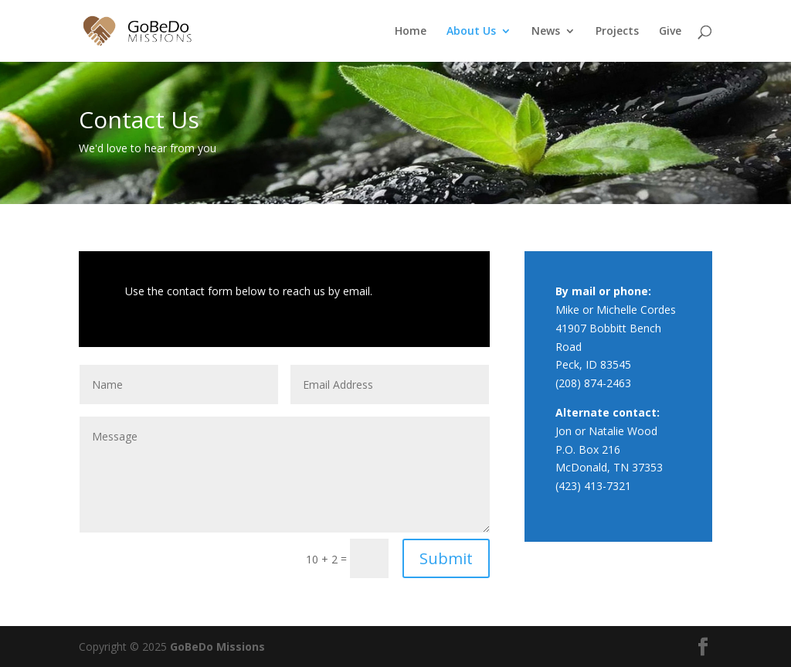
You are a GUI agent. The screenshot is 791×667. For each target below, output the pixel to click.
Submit (446, 558)
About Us (471, 32)
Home (410, 32)
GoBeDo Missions (217, 646)
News (545, 32)
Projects (617, 32)
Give (670, 32)
